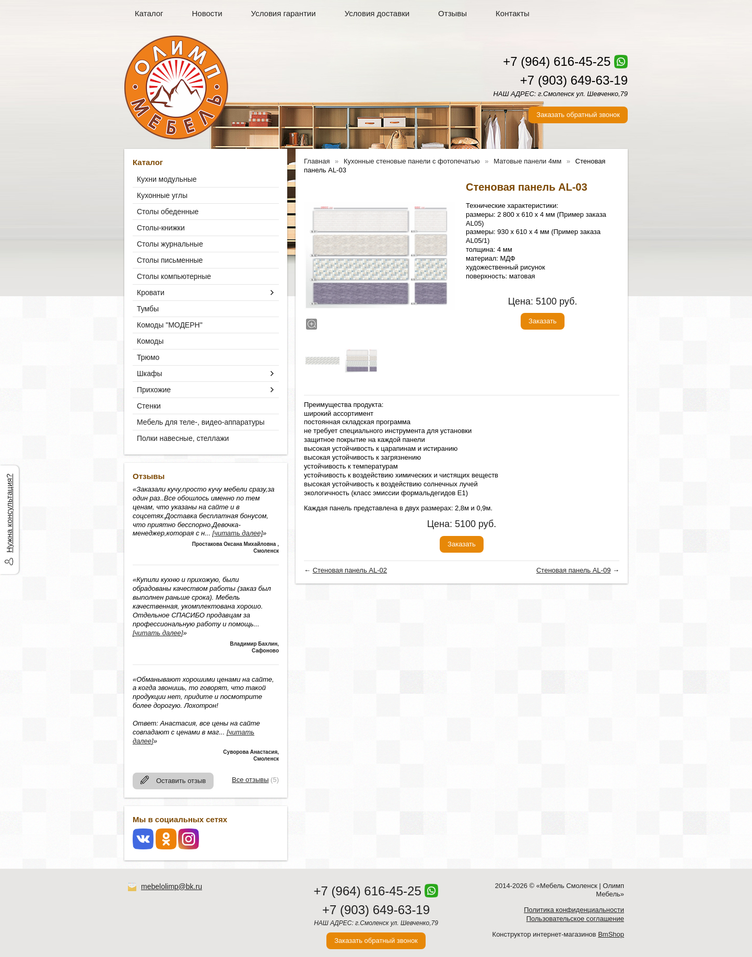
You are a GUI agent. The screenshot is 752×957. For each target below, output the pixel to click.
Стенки (149, 406)
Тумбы (148, 309)
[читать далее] (238, 533)
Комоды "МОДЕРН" (170, 325)
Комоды (150, 341)
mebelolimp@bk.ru (171, 886)
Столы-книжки (161, 228)
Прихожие (154, 390)
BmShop (611, 934)
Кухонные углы (162, 195)
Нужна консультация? (9, 513)
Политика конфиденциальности (574, 910)
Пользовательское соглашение (575, 919)
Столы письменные (170, 260)
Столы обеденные (167, 211)
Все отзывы (250, 780)
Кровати (150, 292)
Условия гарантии (283, 13)
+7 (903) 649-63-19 (574, 80)
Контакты (513, 13)
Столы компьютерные (174, 276)
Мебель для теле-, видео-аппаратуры (201, 422)
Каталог (149, 13)
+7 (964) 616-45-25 (556, 61)
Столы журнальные (170, 244)
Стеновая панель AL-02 (350, 570)
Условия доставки (377, 13)
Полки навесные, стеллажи (183, 438)
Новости (207, 13)
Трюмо (148, 357)
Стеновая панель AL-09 (573, 570)
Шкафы (149, 373)
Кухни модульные (167, 179)
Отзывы (452, 13)
